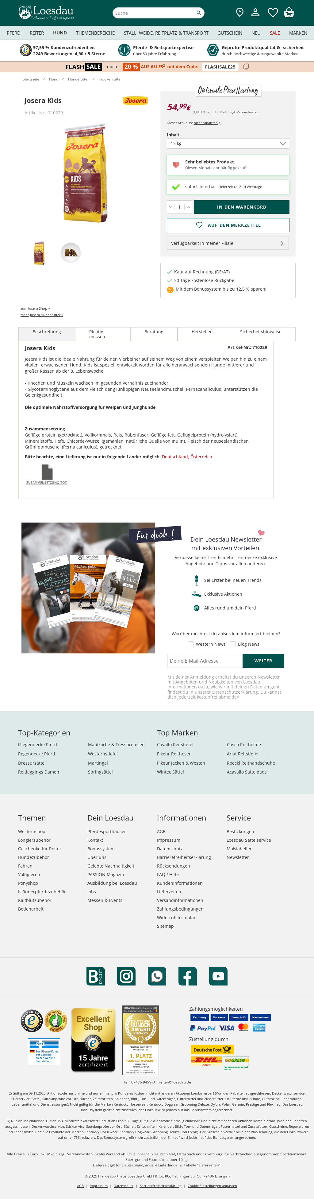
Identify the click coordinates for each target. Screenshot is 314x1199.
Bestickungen (240, 831)
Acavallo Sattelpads (247, 772)
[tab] (39, 253)
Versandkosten (247, 112)
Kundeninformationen (180, 883)
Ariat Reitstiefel (242, 754)
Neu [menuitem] (256, 33)
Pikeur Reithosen (174, 754)
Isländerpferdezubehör (42, 892)
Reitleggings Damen (38, 772)
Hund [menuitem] (60, 32)
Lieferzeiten (169, 892)
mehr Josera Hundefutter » (42, 314)
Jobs (91, 892)
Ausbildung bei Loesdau (112, 883)
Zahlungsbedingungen (180, 909)
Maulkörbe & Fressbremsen (116, 744)
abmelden (229, 697)
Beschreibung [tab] (47, 332)
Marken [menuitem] (298, 33)
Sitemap (165, 926)
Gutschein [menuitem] (229, 33)
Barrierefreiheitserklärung (184, 857)
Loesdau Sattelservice (249, 840)
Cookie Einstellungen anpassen (212, 1185)
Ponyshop (28, 883)
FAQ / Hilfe (168, 874)
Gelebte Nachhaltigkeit (110, 866)
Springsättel (100, 772)
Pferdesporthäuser (106, 831)
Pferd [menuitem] (14, 33)
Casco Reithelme (244, 744)
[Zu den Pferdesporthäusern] (239, 13)
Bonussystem (207, 289)
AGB (161, 831)
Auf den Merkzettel (234, 225)
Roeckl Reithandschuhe (251, 763)
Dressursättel (32, 763)
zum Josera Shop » (35, 308)
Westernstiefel (103, 754)
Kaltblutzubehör (35, 900)
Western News (211, 644)
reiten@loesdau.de (175, 1082)
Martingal (98, 763)
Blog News (248, 644)
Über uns (96, 857)
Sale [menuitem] (275, 33)
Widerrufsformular (176, 917)
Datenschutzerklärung (235, 692)
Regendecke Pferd (36, 754)
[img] (289, 15)
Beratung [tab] (153, 332)
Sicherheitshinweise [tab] (260, 332)
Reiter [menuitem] (37, 33)
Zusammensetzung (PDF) (46, 482)
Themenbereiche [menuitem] (95, 33)
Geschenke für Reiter (39, 849)
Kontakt (95, 840)
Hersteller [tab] (202, 332)
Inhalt (184, 135)
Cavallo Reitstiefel (175, 744)
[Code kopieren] (246, 67)
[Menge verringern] (170, 207)
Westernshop (31, 831)
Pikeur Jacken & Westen (181, 763)
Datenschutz (170, 849)
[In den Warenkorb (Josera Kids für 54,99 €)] (241, 207)
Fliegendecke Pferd (37, 744)
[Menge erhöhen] (188, 207)
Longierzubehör (34, 840)
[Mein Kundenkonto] (255, 17)
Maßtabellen (240, 849)
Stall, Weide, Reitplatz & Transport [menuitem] (166, 33)
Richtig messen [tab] (97, 334)
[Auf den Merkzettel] (228, 225)
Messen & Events (104, 900)
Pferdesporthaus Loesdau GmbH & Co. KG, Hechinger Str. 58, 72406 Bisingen (164, 1176)
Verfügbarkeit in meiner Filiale (202, 243)
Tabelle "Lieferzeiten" (202, 1165)
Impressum (168, 840)
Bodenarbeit (31, 909)
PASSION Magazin (105, 874)
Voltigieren (29, 874)
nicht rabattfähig (207, 122)
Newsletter (238, 857)
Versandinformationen (180, 900)
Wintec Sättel (170, 772)
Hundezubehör (33, 857)
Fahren (25, 866)
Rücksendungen (173, 866)
